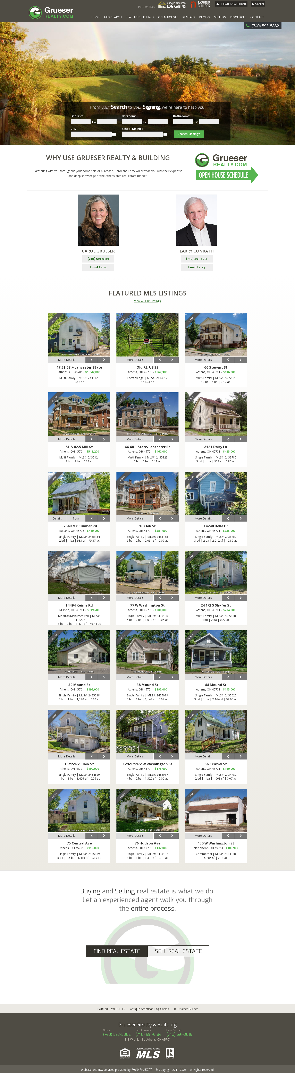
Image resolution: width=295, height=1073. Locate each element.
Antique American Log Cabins (149, 1009)
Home (95, 17)
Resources (238, 17)
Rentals (188, 17)
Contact (257, 17)
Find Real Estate (117, 951)
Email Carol (98, 267)
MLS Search (113, 17)
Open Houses (168, 17)
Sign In (259, 4)
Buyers (204, 17)
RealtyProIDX (141, 1069)
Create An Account (233, 4)
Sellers (220, 17)
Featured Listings (140, 17)
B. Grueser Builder (186, 1009)
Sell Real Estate (178, 951)
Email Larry (196, 267)
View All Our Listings (147, 301)
